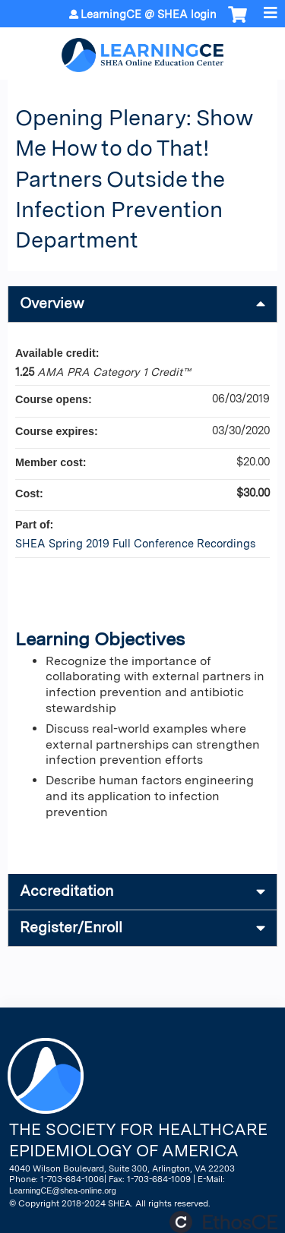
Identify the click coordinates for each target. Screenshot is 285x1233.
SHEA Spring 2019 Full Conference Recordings (135, 543)
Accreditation (66, 891)
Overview (52, 303)
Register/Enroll (71, 927)
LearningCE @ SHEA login (149, 14)
